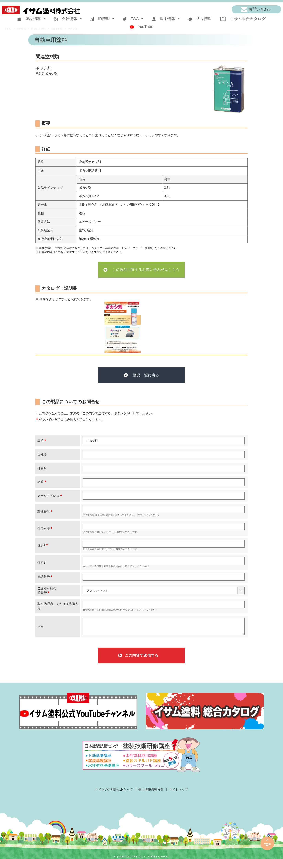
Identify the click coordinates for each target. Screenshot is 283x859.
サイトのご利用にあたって (114, 789)
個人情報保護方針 (151, 789)
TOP (267, 845)
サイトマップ (178, 789)
